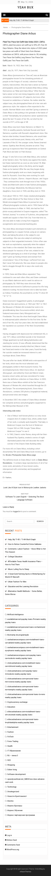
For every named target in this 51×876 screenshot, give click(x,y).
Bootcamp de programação (18, 635)
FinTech (10, 737)
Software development (16, 774)
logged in (17, 511)
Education (11, 707)
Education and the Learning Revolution (23, 586)
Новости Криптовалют (17, 796)
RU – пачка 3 (12, 755)
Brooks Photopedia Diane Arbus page (21, 455)
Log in (9, 835)
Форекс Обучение (15, 810)
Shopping (11, 765)
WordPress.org (13, 849)
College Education (15, 557)
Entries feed (12, 840)
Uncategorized (13, 791)
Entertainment (12, 727)
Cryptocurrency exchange (17, 702)
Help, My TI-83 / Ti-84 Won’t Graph (22, 539)
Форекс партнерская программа (21, 815)
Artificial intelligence (15, 614)
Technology (12, 787)
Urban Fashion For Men (17, 582)
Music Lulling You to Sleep (18, 569)
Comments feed (13, 845)
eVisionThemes (25, 872)
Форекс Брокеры (14, 806)
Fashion (8, 477)
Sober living (12, 770)
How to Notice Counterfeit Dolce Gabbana (24, 544)
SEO (9, 760)
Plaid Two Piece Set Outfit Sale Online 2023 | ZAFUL (24, 42)
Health (9, 746)
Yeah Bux (26, 7)
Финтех (10, 801)
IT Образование (14, 751)
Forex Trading (12, 741)
